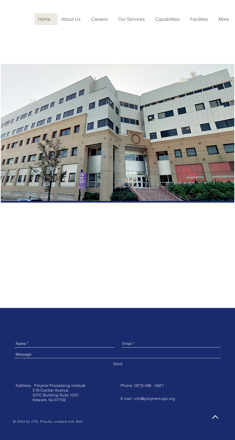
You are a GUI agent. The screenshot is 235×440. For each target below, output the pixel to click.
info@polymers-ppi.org (154, 398)
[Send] (117, 363)
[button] (72, 19)
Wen (79, 421)
